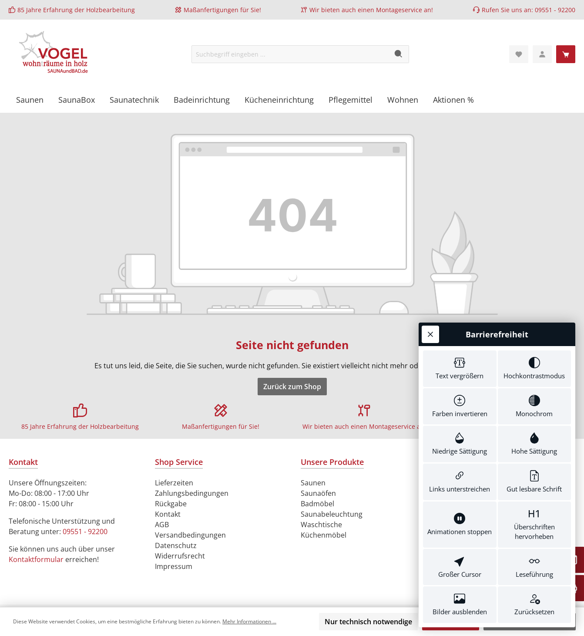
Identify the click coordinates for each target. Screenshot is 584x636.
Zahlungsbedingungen (191, 493)
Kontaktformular (36, 559)
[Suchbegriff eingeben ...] (290, 54)
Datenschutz (176, 545)
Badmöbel (317, 503)
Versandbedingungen (190, 535)
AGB (162, 524)
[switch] (460, 368)
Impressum (173, 566)
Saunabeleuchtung (331, 514)
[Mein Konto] (542, 54)
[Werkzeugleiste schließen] (430, 334)
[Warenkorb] (565, 54)
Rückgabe (171, 503)
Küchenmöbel (323, 535)
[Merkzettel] (518, 54)
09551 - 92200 (555, 10)
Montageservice (399, 10)
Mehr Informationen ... (249, 621)
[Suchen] (399, 54)
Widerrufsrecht (180, 556)
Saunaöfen (318, 493)
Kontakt (168, 514)
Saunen (313, 483)
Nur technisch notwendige (368, 621)
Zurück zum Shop (292, 386)
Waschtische (321, 524)
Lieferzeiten (174, 483)
